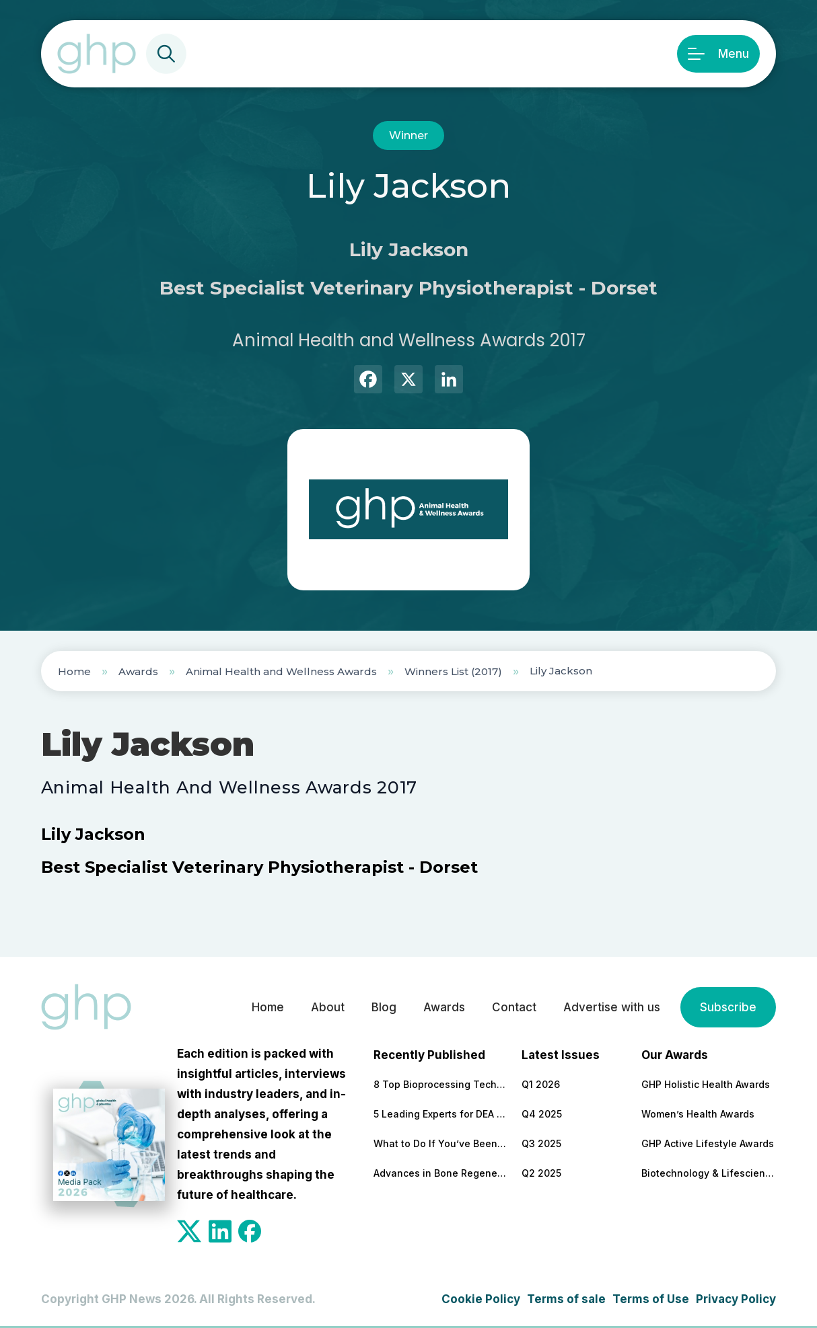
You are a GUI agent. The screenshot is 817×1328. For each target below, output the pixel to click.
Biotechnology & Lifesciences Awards (708, 1173)
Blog (383, 1007)
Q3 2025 (541, 1143)
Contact (514, 1007)
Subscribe (728, 1007)
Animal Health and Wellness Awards (281, 671)
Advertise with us (611, 1007)
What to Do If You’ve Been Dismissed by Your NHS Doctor (441, 1143)
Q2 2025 (541, 1173)
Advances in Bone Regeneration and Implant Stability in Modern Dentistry (441, 1173)
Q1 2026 (541, 1084)
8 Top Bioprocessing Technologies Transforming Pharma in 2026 (441, 1084)
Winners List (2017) (453, 671)
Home (74, 671)
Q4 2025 (542, 1114)
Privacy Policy (736, 1299)
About (328, 1007)
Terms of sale (566, 1299)
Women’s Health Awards (697, 1114)
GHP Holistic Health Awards (705, 1084)
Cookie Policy (480, 1299)
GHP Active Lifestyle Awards (707, 1143)
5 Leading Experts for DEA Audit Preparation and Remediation (441, 1114)
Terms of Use (650, 1299)
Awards (138, 671)
